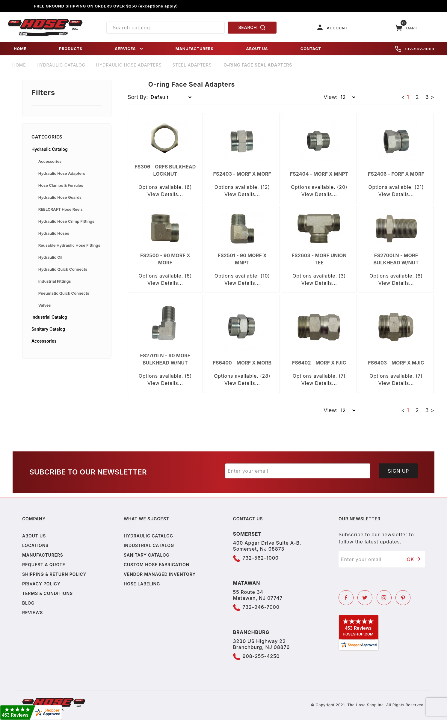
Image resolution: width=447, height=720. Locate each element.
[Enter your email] (297, 470)
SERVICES (129, 48)
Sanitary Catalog (48, 329)
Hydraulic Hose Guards (59, 197)
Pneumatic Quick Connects (63, 293)
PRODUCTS (70, 48)
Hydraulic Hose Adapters (61, 173)
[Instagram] (384, 597)
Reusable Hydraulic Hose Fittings (69, 245)
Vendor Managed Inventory (160, 574)
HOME (20, 48)
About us (34, 535)
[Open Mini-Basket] (406, 28)
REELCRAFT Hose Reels (60, 209)
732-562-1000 (414, 49)
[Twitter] (364, 597)
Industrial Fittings (54, 281)
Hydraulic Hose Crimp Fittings (66, 221)
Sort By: (138, 97)
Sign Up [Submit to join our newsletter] (398, 471)
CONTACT (310, 48)
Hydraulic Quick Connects (62, 269)
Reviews (32, 612)
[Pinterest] (402, 597)
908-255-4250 (261, 656)
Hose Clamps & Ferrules (60, 185)
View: (331, 97)
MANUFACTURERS (195, 48)
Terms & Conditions (47, 593)
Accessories (50, 161)
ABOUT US (257, 48)
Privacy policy (41, 583)
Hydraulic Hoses (53, 233)
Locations (35, 545)
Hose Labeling (142, 583)
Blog (28, 602)
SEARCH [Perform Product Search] (252, 28)
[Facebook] (346, 597)
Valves (44, 305)
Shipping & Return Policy (54, 574)
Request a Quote (43, 564)
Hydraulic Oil (50, 257)
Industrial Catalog (49, 317)
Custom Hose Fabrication (156, 564)
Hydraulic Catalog (49, 149)
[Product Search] (165, 28)
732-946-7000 (261, 607)
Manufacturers (42, 555)
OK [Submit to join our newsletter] (414, 559)
